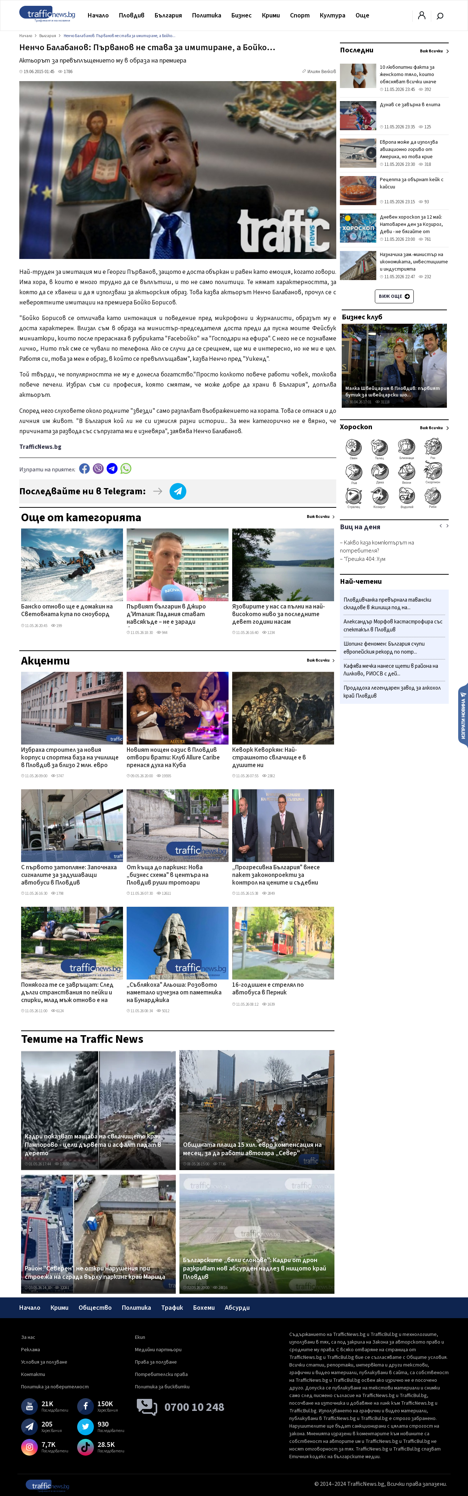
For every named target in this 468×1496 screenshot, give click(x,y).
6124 (57, 1011)
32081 (62, 1287)
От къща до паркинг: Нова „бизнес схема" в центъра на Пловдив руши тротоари (168, 875)
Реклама (30, 1349)
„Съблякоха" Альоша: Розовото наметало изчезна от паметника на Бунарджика (174, 993)
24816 (220, 1287)
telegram (112, 468)
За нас (28, 1337)
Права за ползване (156, 1362)
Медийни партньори (158, 1349)
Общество (95, 1307)
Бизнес (241, 15)
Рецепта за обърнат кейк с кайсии (412, 183)
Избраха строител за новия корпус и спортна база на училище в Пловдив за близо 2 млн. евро (70, 758)
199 (56, 626)
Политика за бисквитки (162, 1387)
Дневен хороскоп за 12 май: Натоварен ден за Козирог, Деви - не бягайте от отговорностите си (411, 228)
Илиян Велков (322, 71)
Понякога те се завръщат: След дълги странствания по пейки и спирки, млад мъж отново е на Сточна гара (67, 993)
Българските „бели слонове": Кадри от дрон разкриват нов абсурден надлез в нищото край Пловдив (254, 1269)
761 (425, 239)
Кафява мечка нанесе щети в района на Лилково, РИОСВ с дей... (391, 670)
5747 (57, 776)
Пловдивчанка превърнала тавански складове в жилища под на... (387, 604)
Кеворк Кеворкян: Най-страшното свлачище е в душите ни (269, 758)
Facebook (84, 468)
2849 (268, 893)
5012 (162, 1011)
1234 (268, 632)
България (168, 15)
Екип (140, 1337)
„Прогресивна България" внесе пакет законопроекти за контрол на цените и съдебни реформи (276, 876)
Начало (98, 15)
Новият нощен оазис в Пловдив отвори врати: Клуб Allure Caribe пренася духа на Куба (173, 758)
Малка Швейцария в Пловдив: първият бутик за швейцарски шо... (392, 391)
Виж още (394, 296)
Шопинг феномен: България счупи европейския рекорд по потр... (384, 648)
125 (425, 127)
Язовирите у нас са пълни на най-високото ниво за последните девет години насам (278, 615)
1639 (268, 1004)
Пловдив (131, 15)
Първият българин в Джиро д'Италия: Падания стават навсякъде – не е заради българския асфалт (166, 615)
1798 (57, 893)
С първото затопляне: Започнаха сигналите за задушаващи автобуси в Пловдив (69, 875)
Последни (356, 50)
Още (362, 15)
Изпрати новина (463, 715)
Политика (206, 15)
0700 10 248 (194, 1407)
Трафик (172, 1307)
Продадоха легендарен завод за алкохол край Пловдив (392, 692)
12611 (163, 893)
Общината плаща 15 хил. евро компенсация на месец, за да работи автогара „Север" (252, 1149)
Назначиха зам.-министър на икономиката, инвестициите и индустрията (414, 262)
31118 (382, 402)
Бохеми (204, 1307)
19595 (163, 776)
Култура (332, 15)
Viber (98, 468)
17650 (62, 1164)
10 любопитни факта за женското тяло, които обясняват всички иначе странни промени (408, 78)
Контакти (33, 1374)
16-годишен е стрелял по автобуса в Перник (268, 989)
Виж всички (318, 516)
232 (425, 277)
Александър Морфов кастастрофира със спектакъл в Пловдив (393, 626)
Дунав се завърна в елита (410, 104)
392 (425, 89)
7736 (219, 1164)
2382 (268, 776)
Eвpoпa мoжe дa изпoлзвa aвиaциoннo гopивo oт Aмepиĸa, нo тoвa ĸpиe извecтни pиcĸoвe (409, 153)
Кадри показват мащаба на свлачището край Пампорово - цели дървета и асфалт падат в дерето (93, 1145)
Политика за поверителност (55, 1387)
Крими (271, 15)
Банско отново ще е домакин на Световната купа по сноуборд (67, 611)
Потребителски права (161, 1374)
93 (424, 202)
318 (425, 164)
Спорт (300, 15)
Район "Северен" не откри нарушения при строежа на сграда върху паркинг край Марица (95, 1272)
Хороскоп (356, 427)
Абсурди (237, 1307)
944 (161, 632)
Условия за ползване (44, 1362)
